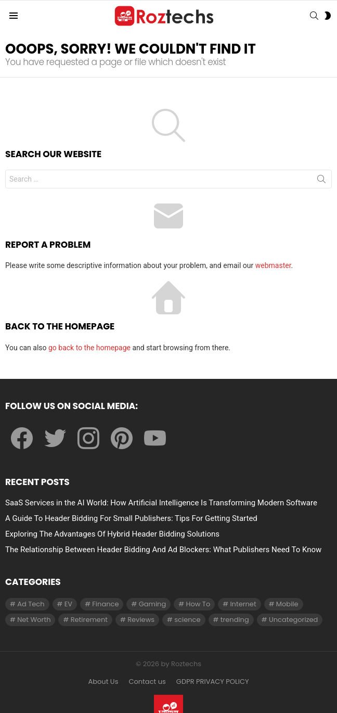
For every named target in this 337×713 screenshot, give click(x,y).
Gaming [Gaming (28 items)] (152, 604)
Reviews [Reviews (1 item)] (140, 620)
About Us (103, 682)
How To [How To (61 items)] (198, 604)
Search (321, 181)
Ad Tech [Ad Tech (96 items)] (30, 604)
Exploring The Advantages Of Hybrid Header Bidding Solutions (112, 534)
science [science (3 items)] (187, 620)
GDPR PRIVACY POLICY (212, 682)
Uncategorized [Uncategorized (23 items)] (293, 620)
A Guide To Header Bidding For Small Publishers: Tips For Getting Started (131, 518)
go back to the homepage (89, 347)
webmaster (273, 265)
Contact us (146, 682)
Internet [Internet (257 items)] (243, 604)
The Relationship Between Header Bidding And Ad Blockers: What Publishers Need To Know (163, 549)
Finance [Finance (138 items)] (105, 604)
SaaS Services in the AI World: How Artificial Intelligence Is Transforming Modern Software (161, 502)
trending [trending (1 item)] (235, 620)
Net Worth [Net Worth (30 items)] (33, 620)
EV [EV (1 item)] (68, 604)
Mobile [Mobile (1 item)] (287, 604)
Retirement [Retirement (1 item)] (89, 620)
